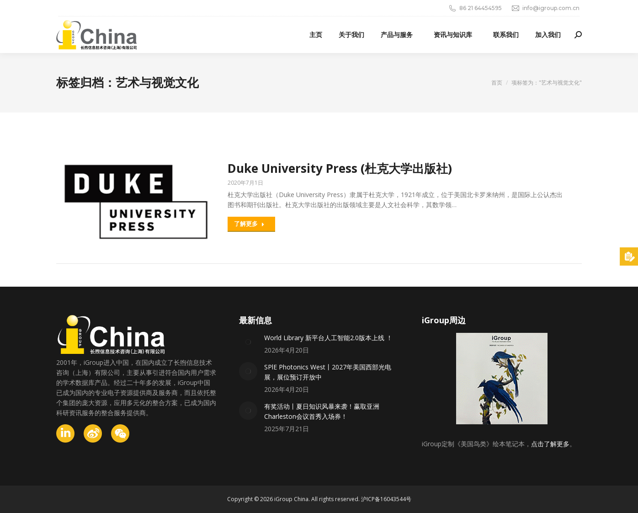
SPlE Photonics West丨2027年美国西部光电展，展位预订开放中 (327, 372)
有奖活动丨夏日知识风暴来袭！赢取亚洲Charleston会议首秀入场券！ (321, 411)
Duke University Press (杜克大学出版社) (340, 168)
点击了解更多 (550, 443)
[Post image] (248, 342)
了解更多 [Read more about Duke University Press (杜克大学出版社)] (249, 223)
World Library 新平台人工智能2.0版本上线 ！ (328, 337)
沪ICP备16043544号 (386, 499)
